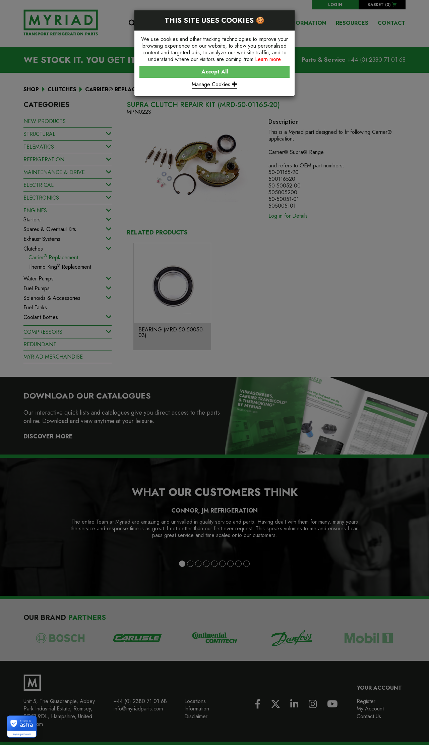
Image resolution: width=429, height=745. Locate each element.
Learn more (268, 59)
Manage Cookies (214, 84)
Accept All (214, 71)
